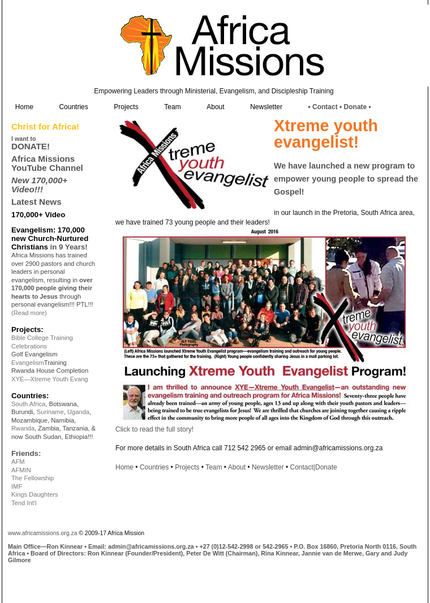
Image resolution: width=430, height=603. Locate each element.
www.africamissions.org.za (42, 533)
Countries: (30, 395)
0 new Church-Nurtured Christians (49, 238)
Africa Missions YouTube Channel (47, 163)
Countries (73, 107)
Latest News (36, 201)
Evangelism (27, 362)
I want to (23, 138)
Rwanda (23, 428)
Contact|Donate (313, 467)
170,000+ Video (38, 214)
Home (24, 107)
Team (172, 107)
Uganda (78, 411)
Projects (126, 107)
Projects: (27, 329)
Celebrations (29, 346)
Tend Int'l (23, 502)
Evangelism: (34, 230)
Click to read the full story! (154, 429)
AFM (18, 461)
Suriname (50, 411)
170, (65, 230)
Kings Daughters (34, 494)
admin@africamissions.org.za (151, 546)
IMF (16, 486)
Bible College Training (42, 337)
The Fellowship (32, 478)
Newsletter (266, 107)
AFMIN (21, 470)
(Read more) (29, 312)
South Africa (28, 403)
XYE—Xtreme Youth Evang (49, 379)
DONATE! (30, 146)
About (215, 107)
